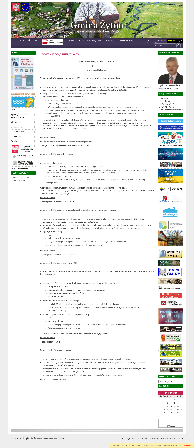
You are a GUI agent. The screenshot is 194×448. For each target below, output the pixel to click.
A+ (153, 40)
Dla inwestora (16, 127)
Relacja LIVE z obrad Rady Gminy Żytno (84, 41)
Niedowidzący (175, 40)
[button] (29, 40)
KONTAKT (110, 41)
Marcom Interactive (175, 438)
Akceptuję (187, 445)
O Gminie (14, 141)
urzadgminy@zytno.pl (174, 110)
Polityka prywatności (19, 169)
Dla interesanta (17, 132)
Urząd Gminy (16, 136)
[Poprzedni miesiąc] (159, 393)
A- (149, 40)
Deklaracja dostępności (129, 41)
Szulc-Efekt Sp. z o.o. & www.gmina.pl (147, 438)
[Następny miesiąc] (181, 393)
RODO (35, 41)
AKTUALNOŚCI (21, 41)
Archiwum (161, 40)
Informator (15, 122)
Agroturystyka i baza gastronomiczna (19, 116)
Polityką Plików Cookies (172, 445)
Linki (13, 110)
